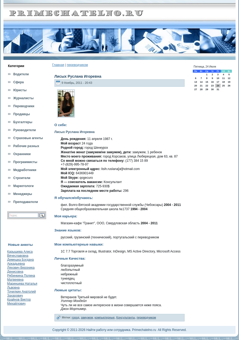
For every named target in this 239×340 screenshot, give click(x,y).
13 (195, 82)
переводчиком (77, 65)
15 (207, 82)
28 (201, 89)
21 (201, 85)
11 (223, 78)
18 (223, 82)
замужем (87, 317)
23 (212, 85)
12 (229, 78)
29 (207, 89)
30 (212, 89)
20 (195, 85)
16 (212, 82)
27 (195, 89)
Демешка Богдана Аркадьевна (20, 262)
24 (217, 85)
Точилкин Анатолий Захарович (21, 293)
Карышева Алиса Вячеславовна (20, 254)
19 (229, 82)
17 (217, 82)
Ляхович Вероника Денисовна (21, 269)
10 (217, 78)
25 (223, 85)
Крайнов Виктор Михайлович (19, 301)
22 (207, 85)
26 (229, 85)
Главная (58, 65)
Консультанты (125, 317)
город (75, 317)
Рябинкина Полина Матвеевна (21, 277)
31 (217, 89)
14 (201, 82)
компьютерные (105, 317)
